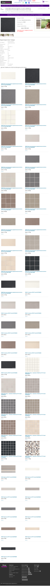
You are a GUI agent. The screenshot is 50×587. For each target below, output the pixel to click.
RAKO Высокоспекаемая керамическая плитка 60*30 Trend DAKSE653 (35, 147)
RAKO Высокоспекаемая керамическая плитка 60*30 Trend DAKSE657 (35, 230)
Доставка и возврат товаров (13, 572)
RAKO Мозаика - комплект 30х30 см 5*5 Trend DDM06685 (11, 457)
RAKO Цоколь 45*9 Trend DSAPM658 (33, 536)
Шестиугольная (36, 571)
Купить (2, 88)
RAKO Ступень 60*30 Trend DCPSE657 (9, 353)
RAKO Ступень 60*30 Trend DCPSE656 (33, 333)
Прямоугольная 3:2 (25, 569)
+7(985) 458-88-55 (17, 2)
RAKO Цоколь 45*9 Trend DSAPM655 (9, 516)
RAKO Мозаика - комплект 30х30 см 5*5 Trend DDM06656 (35, 415)
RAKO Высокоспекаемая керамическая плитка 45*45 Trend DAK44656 (35, 105)
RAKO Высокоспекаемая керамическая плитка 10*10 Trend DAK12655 (35, 188)
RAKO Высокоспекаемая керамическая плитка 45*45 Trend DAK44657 (35, 126)
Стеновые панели (27, 5)
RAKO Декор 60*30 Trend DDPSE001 (8, 477)
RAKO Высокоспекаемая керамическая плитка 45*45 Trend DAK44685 (35, 84)
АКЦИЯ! (33, 0)
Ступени (35, 569)
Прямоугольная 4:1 (25, 574)
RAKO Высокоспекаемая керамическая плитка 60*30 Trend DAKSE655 (35, 168)
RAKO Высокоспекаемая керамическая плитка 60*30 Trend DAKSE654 (11, 168)
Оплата (25, 0)
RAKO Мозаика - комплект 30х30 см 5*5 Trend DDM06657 (11, 436)
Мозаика (19, 5)
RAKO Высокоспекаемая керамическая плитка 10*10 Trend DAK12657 (11, 209)
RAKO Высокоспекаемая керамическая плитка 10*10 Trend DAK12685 (35, 272)
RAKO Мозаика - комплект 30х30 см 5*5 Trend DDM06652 (35, 373)
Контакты (29, 0)
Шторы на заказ (11, 570)
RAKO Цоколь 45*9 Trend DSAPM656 (33, 516)
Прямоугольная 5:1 (25, 575)
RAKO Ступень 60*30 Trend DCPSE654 (33, 313)
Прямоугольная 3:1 (25, 572)
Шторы (42, 5)
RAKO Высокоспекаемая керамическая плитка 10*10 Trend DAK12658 (11, 272)
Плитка (22, 5)
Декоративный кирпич (36, 5)
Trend (9, 11)
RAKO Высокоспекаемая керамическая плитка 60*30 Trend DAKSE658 (11, 251)
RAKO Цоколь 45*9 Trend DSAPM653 (9, 497)
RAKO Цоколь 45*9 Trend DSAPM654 (33, 497)
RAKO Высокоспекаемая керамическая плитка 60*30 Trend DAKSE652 (11, 84)
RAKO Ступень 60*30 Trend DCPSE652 (33, 292)
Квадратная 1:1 (24, 566)
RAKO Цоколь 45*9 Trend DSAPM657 (9, 536)
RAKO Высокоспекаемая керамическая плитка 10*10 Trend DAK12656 (35, 209)
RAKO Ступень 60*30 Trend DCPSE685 (9, 372)
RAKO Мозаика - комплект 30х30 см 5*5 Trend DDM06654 (35, 394)
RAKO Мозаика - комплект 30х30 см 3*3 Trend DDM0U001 (35, 457)
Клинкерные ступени (13, 5)
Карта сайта (11, 576)
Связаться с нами (12, 575)
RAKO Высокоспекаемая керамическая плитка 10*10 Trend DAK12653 (11, 188)
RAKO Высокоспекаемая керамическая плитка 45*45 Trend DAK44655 (11, 105)
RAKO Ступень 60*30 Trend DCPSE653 (9, 313)
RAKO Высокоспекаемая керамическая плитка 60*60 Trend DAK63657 (11, 147)
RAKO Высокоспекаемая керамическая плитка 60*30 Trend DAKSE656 (11, 230)
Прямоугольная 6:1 (25, 578)
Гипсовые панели (5, 5)
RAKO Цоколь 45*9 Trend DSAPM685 (9, 556)
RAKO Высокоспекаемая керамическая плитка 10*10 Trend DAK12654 (35, 251)
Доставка (21, 0)
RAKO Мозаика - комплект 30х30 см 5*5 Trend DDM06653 (11, 394)
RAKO (6, 11)
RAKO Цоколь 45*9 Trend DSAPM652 (33, 477)
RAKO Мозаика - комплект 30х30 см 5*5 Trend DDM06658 (35, 436)
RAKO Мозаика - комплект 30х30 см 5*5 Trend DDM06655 (11, 415)
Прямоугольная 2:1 (25, 571)
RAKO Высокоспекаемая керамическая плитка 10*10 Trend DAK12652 (11, 126)
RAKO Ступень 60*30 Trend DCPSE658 (33, 353)
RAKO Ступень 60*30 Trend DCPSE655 (9, 333)
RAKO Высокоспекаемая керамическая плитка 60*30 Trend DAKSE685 (11, 293)
